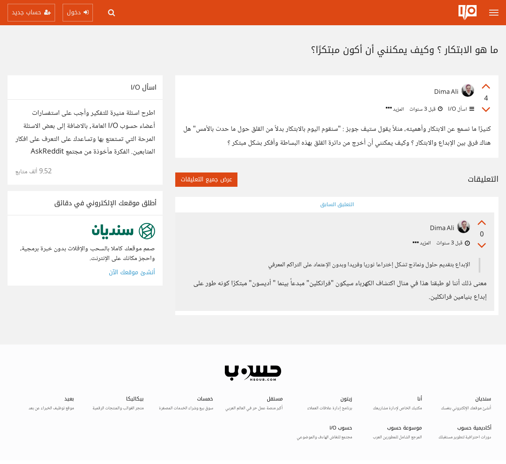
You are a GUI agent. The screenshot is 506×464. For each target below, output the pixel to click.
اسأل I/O (460, 109)
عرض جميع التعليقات (206, 179)
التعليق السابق (337, 204)
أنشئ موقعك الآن (132, 272)
